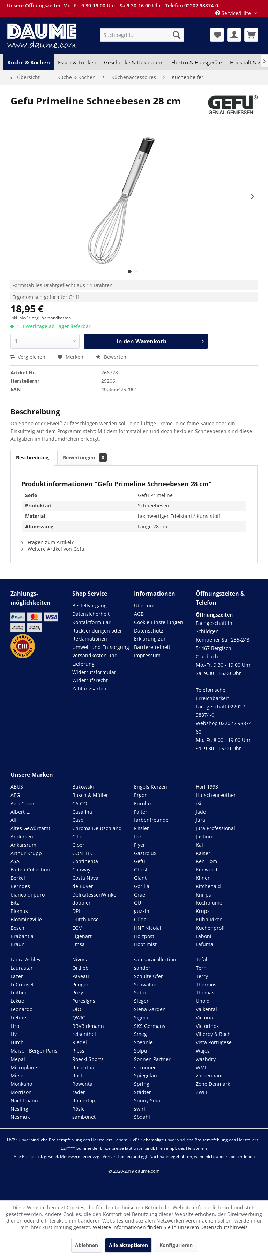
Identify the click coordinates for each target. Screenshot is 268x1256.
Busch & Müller (90, 795)
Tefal (201, 959)
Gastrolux (145, 853)
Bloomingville (26, 919)
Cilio (77, 836)
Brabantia (22, 936)
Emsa (78, 944)
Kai (199, 845)
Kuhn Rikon (209, 919)
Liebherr (20, 1017)
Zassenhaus (210, 1075)
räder (78, 1092)
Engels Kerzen (150, 786)
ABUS (16, 786)
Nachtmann (24, 1100)
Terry (202, 976)
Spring (141, 1083)
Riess (78, 1050)
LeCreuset (22, 984)
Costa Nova (85, 878)
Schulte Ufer (148, 976)
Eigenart (82, 936)
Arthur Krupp (26, 853)
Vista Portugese (214, 1042)
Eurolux (143, 803)
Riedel (79, 1042)
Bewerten (111, 357)
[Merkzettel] (217, 35)
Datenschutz (148, 630)
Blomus (19, 911)
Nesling (19, 1109)
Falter (140, 811)
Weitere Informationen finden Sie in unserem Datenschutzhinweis (170, 1227)
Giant (140, 878)
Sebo (140, 992)
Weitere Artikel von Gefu (52, 548)
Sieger (141, 1001)
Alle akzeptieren (128, 1245)
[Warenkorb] (251, 35)
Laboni (203, 936)
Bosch (17, 927)
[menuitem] (142, 35)
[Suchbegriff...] (142, 35)
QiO (76, 1009)
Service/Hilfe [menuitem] (233, 13)
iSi (198, 803)
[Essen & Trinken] (77, 62)
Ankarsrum (23, 845)
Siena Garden (150, 1009)
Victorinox (207, 1026)
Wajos (203, 1050)
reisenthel (84, 1034)
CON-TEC (83, 853)
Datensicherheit (91, 614)
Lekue (17, 1001)
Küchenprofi (210, 927)
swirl (139, 1109)
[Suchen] (176, 35)
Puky (77, 992)
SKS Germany (149, 1026)
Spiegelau (145, 1075)
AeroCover (22, 803)
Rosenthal (84, 1067)
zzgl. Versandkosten (51, 318)
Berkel (17, 878)
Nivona (80, 959)
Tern (201, 967)
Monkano (21, 1083)
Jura (200, 819)
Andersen (21, 836)
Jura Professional (215, 828)
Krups (203, 911)
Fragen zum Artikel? (47, 542)
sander (142, 967)
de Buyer (82, 886)
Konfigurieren (176, 1245)
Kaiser (203, 853)
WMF (201, 1067)
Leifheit (19, 992)
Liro (14, 1026)
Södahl (142, 1117)
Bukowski (83, 786)
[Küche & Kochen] (28, 62)
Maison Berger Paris (34, 1050)
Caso (77, 819)
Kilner (203, 878)
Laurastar (21, 967)
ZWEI (201, 1092)
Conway (81, 869)
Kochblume (209, 902)
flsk (138, 836)
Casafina (82, 811)
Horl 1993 (207, 786)
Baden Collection (30, 869)
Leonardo (21, 1009)
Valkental (206, 1009)
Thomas (205, 992)
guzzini (142, 911)
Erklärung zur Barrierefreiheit (152, 642)
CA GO (79, 803)
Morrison (21, 1092)
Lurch (17, 1042)
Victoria (204, 1017)
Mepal (17, 1059)
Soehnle (143, 1042)
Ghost (141, 869)
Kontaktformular (91, 622)
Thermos (206, 984)
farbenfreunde (151, 819)
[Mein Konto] (234, 35)
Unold (203, 1001)
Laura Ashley (25, 959)
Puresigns (83, 1001)
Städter (142, 1092)
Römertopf (84, 1100)
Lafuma (204, 944)
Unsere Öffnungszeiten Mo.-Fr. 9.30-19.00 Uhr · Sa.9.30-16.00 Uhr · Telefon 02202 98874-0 (112, 5)
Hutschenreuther (216, 795)
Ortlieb (80, 967)
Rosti (78, 1075)
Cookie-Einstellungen (158, 622)
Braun (17, 944)
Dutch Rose (85, 919)
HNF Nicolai (147, 927)
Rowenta (82, 1083)
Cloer (78, 845)
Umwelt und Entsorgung (100, 647)
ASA (15, 861)
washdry (206, 1059)
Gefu (139, 861)
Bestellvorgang (89, 605)
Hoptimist (145, 944)
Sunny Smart (149, 1100)
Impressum (147, 655)
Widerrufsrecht (90, 680)
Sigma (141, 1017)
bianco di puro (27, 894)
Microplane (23, 1067)
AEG (15, 795)
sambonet (84, 1117)
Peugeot (81, 984)
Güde (140, 919)
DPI (76, 911)
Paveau (80, 976)
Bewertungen (85, 457)
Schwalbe (145, 984)
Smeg (140, 1034)
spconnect (146, 1067)
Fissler (141, 828)
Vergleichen (27, 357)
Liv (13, 1034)
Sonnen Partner (152, 1059)
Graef (140, 894)
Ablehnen (86, 1245)
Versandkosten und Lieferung (95, 659)
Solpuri (142, 1050)
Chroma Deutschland (97, 828)
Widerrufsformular (94, 672)
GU (137, 902)
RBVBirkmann (88, 1026)
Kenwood (206, 869)
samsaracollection (155, 959)
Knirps (203, 894)
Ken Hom (206, 861)
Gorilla (141, 886)
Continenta (85, 861)
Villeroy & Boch (213, 1034)
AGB (139, 614)
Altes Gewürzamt (30, 828)
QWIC (78, 1017)
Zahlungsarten (89, 688)
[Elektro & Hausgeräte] (197, 62)
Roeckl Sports (88, 1059)
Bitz (14, 902)
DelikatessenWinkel (95, 894)
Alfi (14, 819)
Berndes (20, 886)
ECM (77, 927)
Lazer (16, 976)
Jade (201, 811)
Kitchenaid (208, 886)
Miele (16, 1075)
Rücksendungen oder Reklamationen (97, 634)
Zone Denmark (213, 1083)
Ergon (141, 795)
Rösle (78, 1109)
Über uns (145, 605)
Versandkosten (117, 1157)
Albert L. (20, 811)
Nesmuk (20, 1117)
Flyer (139, 845)
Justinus (205, 836)
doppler (81, 902)
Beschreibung (32, 457)
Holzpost (144, 936)
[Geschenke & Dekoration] (134, 62)
